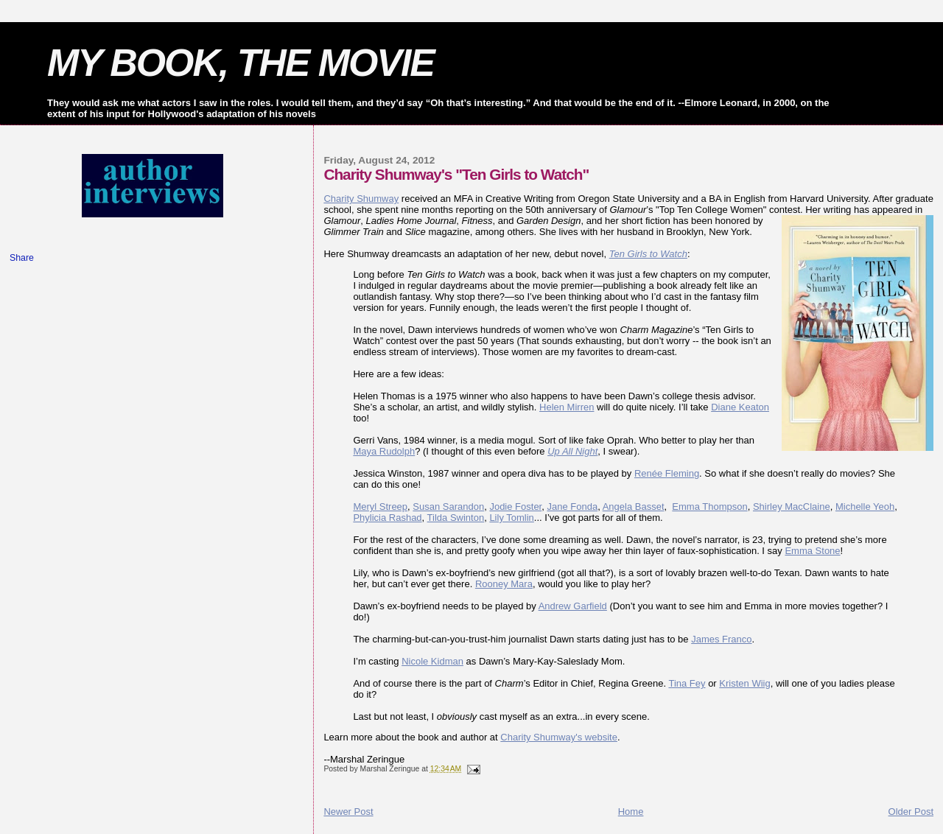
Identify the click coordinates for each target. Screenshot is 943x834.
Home (631, 811)
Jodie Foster (515, 506)
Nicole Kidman (432, 661)
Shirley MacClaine (791, 506)
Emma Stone (812, 550)
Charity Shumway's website (558, 737)
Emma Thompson (709, 506)
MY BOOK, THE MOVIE (240, 62)
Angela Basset (634, 506)
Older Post (910, 811)
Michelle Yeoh (864, 506)
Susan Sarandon (448, 506)
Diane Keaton (740, 407)
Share (22, 258)
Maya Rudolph (384, 451)
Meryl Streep (380, 506)
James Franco (721, 639)
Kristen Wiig (744, 683)
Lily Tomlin (511, 517)
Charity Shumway (361, 198)
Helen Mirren (566, 407)
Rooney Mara (504, 583)
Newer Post (348, 811)
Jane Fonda (572, 506)
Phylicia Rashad (387, 517)
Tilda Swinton (456, 517)
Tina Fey (686, 683)
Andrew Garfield (573, 606)
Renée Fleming (666, 473)
